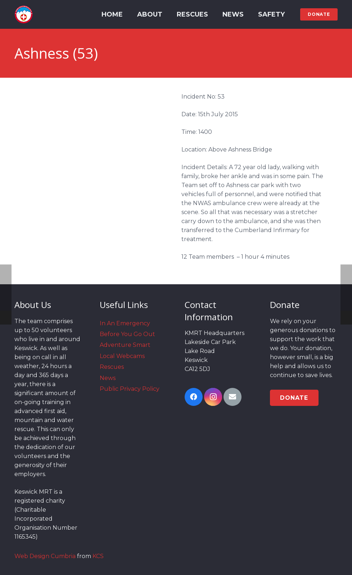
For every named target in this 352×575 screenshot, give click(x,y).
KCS (98, 556)
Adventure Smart (125, 344)
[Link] (23, 14)
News (108, 378)
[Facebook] (194, 397)
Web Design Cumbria (45, 556)
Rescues (112, 366)
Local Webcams (122, 356)
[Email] (233, 397)
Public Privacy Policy (129, 388)
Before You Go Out (127, 334)
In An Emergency (125, 323)
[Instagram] (213, 397)
